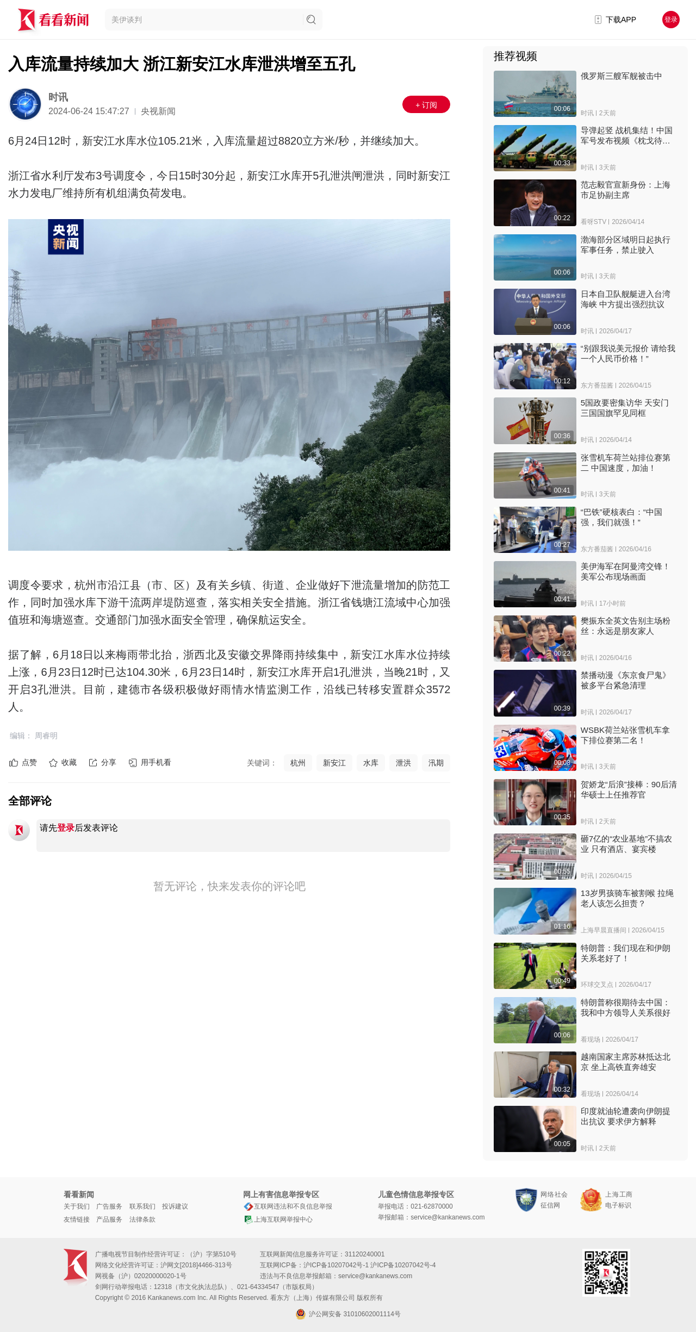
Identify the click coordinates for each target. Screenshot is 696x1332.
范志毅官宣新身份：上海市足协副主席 (625, 190)
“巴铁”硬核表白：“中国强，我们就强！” (621, 517)
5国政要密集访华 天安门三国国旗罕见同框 (625, 408)
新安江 (334, 762)
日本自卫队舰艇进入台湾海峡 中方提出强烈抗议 (625, 299)
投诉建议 (175, 1206)
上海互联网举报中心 (278, 1219)
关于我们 (77, 1206)
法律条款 (142, 1219)
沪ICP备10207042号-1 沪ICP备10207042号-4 (369, 1265)
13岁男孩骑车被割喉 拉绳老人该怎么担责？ (627, 898)
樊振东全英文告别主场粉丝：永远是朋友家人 (625, 626)
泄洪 (403, 762)
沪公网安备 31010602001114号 (348, 1314)
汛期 (436, 762)
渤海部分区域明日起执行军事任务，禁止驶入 (625, 244)
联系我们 (142, 1206)
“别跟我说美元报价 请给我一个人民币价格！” (628, 353)
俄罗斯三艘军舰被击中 (621, 75)
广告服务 (109, 1206)
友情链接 (77, 1219)
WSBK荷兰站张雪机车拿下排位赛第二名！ (625, 735)
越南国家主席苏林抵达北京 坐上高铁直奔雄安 (625, 1062)
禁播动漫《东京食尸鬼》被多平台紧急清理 (625, 680)
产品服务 (109, 1219)
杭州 (298, 762)
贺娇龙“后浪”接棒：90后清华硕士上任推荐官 (629, 789)
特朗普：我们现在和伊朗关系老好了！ (625, 953)
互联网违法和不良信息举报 (287, 1206)
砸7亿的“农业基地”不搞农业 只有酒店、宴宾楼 (626, 844)
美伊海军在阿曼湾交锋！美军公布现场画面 (625, 571)
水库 (370, 762)
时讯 (58, 97)
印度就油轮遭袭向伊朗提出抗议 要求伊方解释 (625, 1116)
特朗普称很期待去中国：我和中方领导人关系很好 (625, 1007)
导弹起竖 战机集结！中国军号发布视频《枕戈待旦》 (627, 136)
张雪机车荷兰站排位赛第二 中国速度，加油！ (625, 462)
